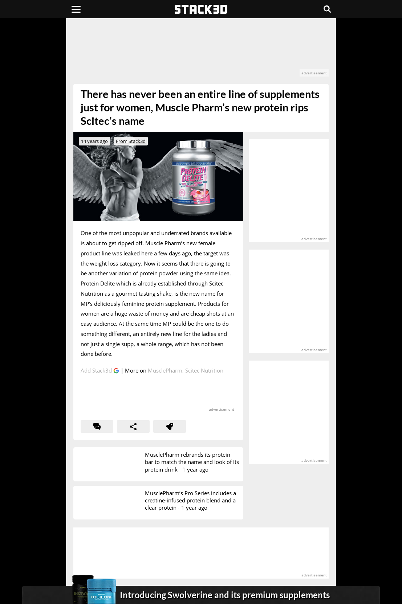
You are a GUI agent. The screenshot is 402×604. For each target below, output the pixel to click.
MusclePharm (165, 370)
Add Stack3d (97, 370)
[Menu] (76, 9)
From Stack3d (131, 141)
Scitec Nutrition (204, 370)
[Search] (327, 9)
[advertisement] (201, 51)
